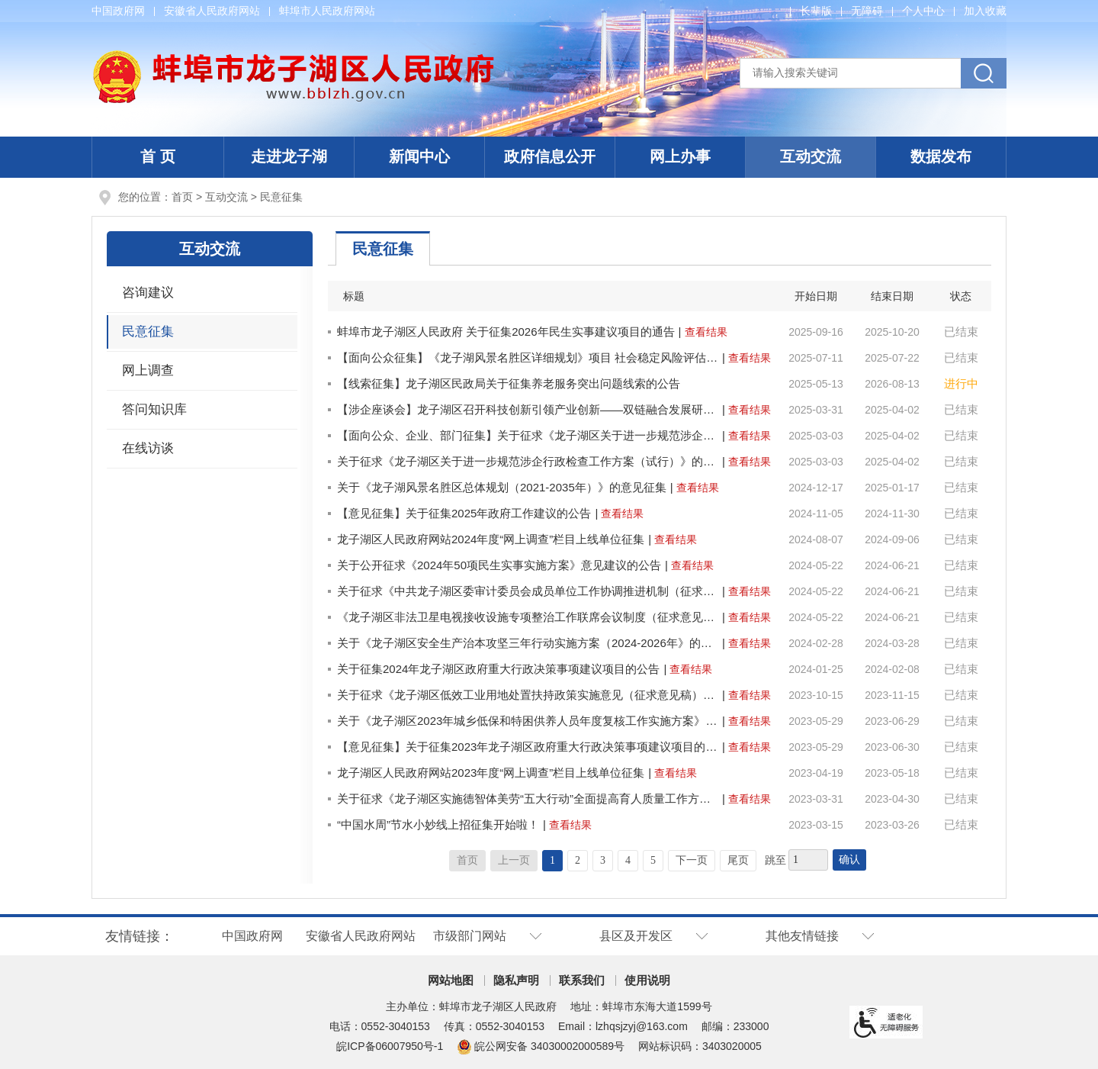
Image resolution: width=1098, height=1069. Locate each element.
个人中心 (923, 11)
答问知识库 (154, 409)
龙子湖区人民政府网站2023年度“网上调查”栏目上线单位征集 (490, 772)
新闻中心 (419, 156)
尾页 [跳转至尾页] (738, 860)
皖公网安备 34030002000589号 (540, 1046)
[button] (816, 10)
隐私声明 (516, 980)
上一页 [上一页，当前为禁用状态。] (514, 860)
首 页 (157, 156)
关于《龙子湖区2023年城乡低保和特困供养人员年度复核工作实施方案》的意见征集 (527, 720)
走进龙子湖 (289, 156)
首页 (182, 197)
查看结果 (706, 332)
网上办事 (680, 156)
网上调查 (148, 370)
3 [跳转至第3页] (602, 860)
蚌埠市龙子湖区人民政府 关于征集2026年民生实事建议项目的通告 (506, 331)
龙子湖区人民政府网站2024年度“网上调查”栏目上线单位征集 (490, 539)
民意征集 (281, 197)
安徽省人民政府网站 (212, 11)
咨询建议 (148, 292)
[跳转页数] (808, 860)
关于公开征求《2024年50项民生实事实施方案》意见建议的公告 (499, 565)
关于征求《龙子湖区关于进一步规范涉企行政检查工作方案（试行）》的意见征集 (527, 461)
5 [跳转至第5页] (653, 860)
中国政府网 (118, 11)
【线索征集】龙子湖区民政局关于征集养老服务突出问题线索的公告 (508, 383)
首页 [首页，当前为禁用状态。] (467, 860)
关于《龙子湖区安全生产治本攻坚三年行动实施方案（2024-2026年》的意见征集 (527, 642)
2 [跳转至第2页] (577, 860)
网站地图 (451, 980)
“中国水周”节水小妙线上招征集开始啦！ (438, 824)
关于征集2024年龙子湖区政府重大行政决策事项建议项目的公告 (498, 668)
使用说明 (647, 980)
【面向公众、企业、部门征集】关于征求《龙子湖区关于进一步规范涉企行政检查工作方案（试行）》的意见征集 (527, 435)
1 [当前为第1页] (552, 860)
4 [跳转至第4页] (628, 860)
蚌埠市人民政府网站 (327, 11)
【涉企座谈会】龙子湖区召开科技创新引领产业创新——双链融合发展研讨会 (527, 409)
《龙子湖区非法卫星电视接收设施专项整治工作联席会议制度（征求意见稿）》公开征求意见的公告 (527, 616)
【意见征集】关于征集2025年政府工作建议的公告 (464, 513)
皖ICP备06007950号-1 (389, 1046)
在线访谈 (148, 448)
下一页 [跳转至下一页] (692, 860)
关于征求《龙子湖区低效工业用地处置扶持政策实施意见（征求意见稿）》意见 (527, 694)
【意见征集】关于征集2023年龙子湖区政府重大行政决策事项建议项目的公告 (527, 746)
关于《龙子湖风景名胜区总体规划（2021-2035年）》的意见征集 (501, 487)
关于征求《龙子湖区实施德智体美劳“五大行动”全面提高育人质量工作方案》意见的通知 (527, 798)
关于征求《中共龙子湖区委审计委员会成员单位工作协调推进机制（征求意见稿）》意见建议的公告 (527, 590)
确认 (849, 859)
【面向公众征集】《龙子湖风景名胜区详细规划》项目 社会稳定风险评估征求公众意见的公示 (527, 357)
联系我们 (582, 980)
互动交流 (810, 156)
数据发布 (940, 156)
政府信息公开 (550, 156)
